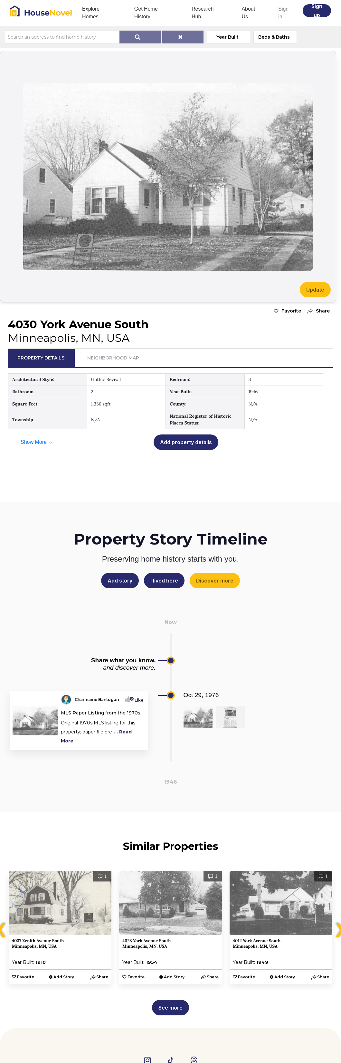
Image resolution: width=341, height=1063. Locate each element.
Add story (120, 580)
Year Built (227, 37)
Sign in (283, 12)
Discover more (214, 580)
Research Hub (202, 12)
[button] (317, 311)
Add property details (186, 442)
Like (137, 700)
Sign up (316, 10)
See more (170, 1007)
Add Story (63, 976)
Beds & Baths (274, 37)
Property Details (40, 358)
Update (315, 289)
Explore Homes (90, 12)
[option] (60, 927)
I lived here (164, 580)
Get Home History (146, 12)
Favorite (291, 311)
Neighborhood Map (113, 358)
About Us (248, 12)
